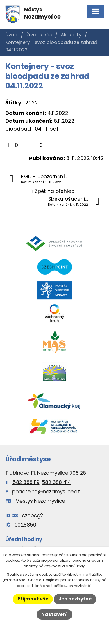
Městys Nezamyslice (40, 500)
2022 (31, 102)
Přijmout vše (32, 598)
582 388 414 (56, 482)
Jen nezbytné (75, 598)
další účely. (76, 565)
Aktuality (71, 34)
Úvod (11, 34)
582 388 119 (26, 482)
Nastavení (54, 614)
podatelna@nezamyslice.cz (46, 491)
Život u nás (39, 34)
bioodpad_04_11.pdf (31, 128)
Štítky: (14, 102)
